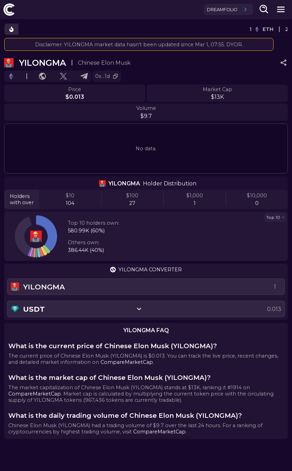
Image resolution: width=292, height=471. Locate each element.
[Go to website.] (42, 76)
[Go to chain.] (11, 76)
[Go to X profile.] (63, 76)
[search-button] (264, 9)
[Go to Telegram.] (84, 76)
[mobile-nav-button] (280, 9)
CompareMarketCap (126, 362)
